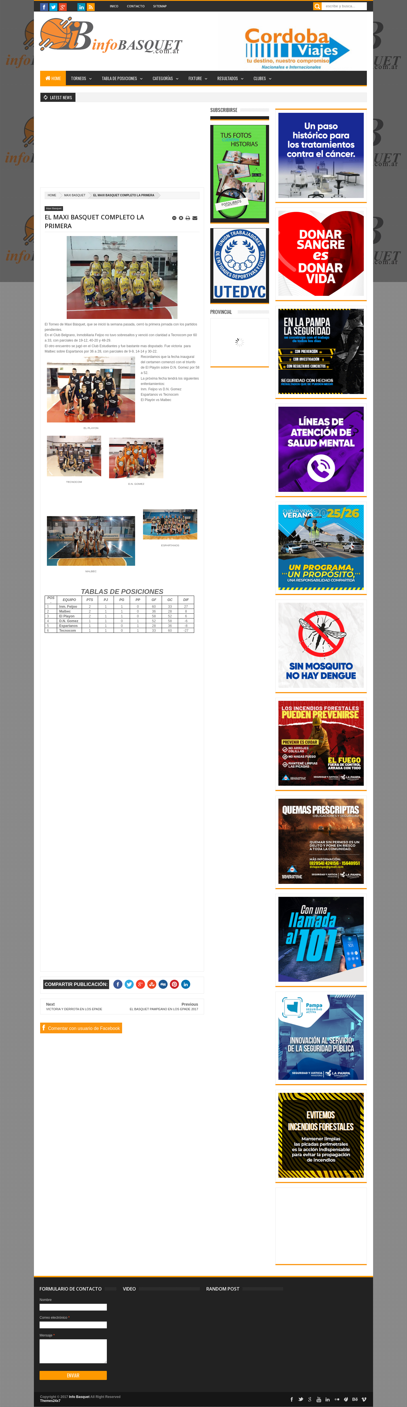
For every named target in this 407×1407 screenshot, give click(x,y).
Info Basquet (79, 1397)
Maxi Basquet (74, 195)
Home (53, 78)
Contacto (136, 6)
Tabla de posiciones (119, 78)
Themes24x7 (50, 1401)
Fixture (195, 78)
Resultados (227, 78)
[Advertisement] (122, 147)
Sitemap (160, 6)
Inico (114, 6)
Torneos (78, 78)
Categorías (163, 78)
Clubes (260, 78)
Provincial (221, 311)
